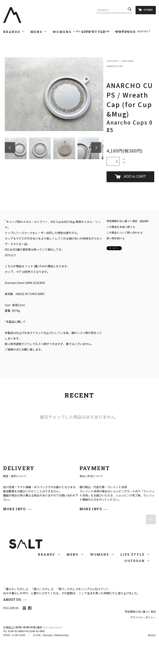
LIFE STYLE (135, 554)
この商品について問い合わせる (125, 232)
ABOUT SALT (123, 31)
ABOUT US (12, 599)
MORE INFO (14, 509)
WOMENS (64, 32)
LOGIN (104, 31)
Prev (10, 147)
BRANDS (14, 32)
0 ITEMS (145, 10)
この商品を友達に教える (121, 227)
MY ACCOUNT (85, 31)
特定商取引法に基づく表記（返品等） (128, 221)
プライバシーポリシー (143, 617)
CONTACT (143, 31)
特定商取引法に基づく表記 (140, 611)
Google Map (52, 627)
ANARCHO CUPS (115, 66)
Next (96, 147)
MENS (38, 32)
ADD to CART (130, 177)
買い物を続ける (116, 238)
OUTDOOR (112, 60)
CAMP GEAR (127, 60)
